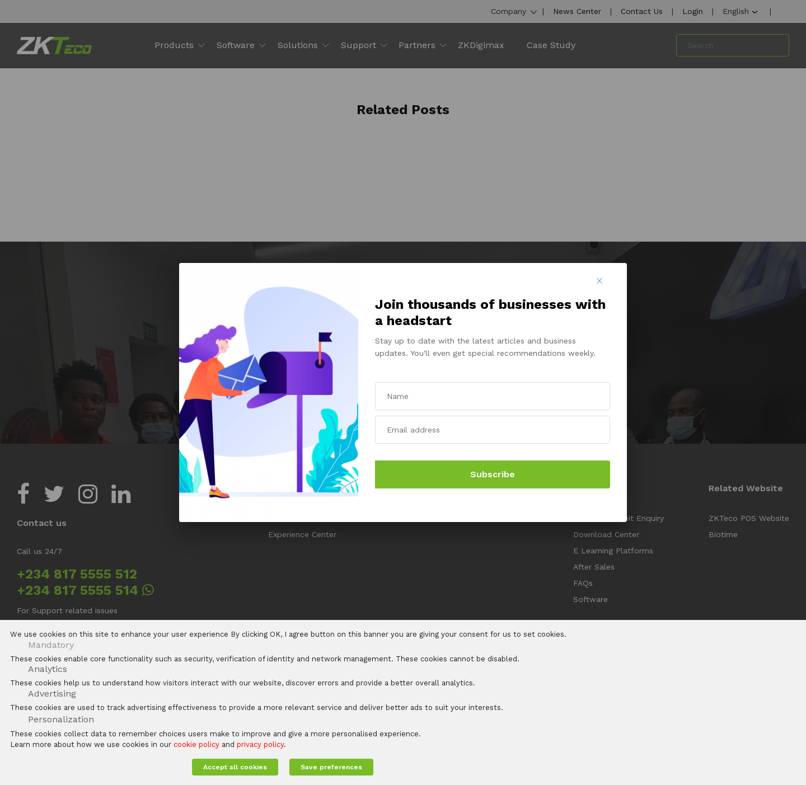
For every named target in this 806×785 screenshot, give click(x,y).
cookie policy (196, 744)
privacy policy (260, 744)
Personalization (61, 719)
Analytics (47, 669)
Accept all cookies (235, 767)
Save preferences (331, 767)
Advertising (52, 693)
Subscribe (492, 474)
